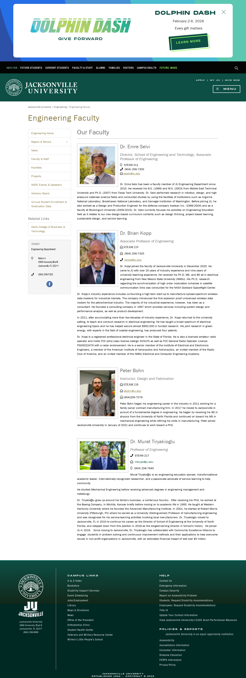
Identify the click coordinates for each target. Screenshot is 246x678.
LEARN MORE (188, 41)
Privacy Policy (168, 665)
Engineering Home (42, 133)
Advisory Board (40, 193)
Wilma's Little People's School (85, 639)
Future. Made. (169, 68)
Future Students (31, 68)
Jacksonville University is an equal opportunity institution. (199, 634)
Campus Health (146, 68)
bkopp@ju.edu (133, 260)
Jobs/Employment (77, 600)
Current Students (57, 68)
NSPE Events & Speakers (46, 185)
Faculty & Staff (82, 68)
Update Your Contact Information (179, 615)
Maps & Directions (78, 610)
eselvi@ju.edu (132, 173)
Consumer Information (172, 650)
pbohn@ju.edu (132, 391)
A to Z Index (74, 580)
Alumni (100, 68)
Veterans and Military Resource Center (90, 634)
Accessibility (167, 640)
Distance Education (171, 655)
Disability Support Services (83, 590)
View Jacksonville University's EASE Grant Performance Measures (198, 620)
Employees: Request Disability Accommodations (188, 605)
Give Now (232, 80)
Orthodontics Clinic (78, 625)
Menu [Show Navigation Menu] (226, 89)
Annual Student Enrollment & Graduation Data (49, 204)
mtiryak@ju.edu (144, 462)
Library (71, 605)
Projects (36, 176)
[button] (236, 68)
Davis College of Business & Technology (48, 229)
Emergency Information (173, 585)
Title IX (164, 610)
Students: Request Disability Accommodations (186, 600)
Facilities (36, 167)
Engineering (60, 106)
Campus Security (169, 590)
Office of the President (80, 620)
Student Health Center (80, 630)
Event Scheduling (77, 595)
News (34, 150)
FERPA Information (171, 660)
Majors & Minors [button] (51, 143)
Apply (200, 80)
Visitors (128, 68)
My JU (215, 80)
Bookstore (73, 585)
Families (114, 68)
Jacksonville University (39, 106)
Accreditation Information (174, 645)
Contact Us (166, 580)
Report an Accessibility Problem (178, 595)
